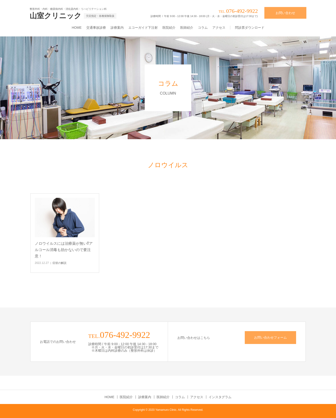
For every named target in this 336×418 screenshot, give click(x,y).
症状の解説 (59, 263)
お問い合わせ (285, 13)
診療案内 (117, 27)
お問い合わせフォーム (270, 337)
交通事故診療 (96, 27)
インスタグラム (220, 397)
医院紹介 (168, 27)
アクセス (218, 27)
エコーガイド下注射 (143, 27)
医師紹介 (186, 27)
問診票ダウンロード (249, 27)
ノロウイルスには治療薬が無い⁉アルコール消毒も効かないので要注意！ (64, 249)
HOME (77, 27)
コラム (203, 27)
